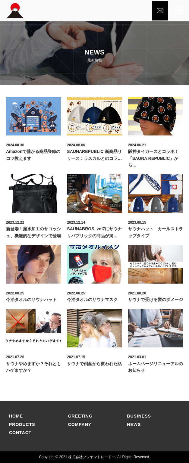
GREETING (80, 416)
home (16, 416)
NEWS (134, 424)
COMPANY (80, 424)
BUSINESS (139, 416)
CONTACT (20, 432)
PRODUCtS (22, 424)
